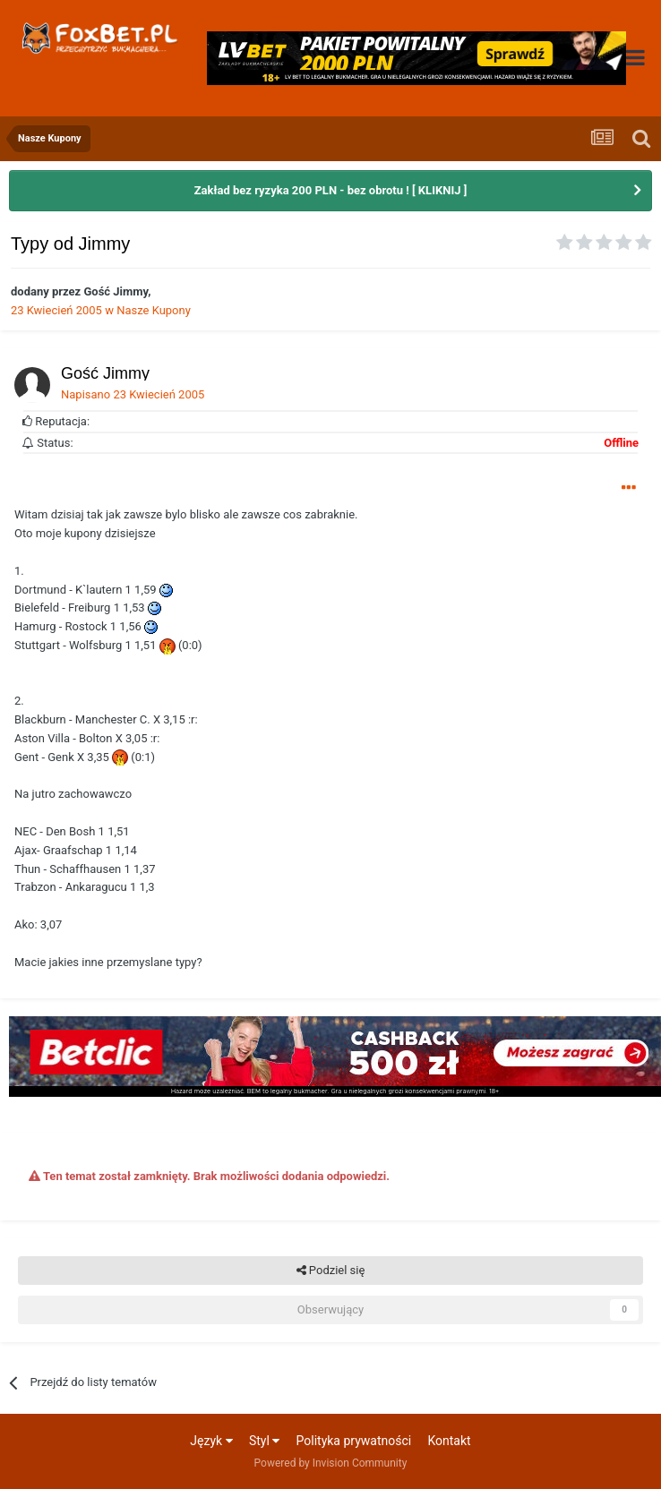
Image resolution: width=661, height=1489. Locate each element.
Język (211, 1440)
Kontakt (448, 1440)
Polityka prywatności (354, 1440)
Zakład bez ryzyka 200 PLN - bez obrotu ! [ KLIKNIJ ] (331, 190)
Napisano (132, 394)
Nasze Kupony (153, 310)
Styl (264, 1440)
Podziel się (330, 1270)
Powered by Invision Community (331, 1463)
